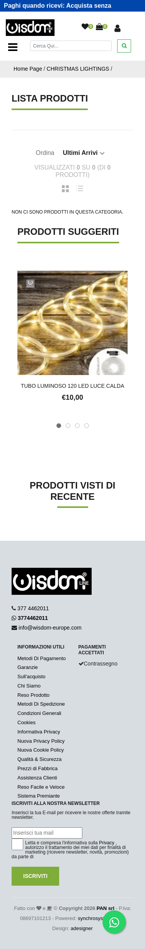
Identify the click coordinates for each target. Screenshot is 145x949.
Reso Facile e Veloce (41, 787)
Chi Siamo (29, 686)
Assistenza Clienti (37, 778)
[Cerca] (71, 46)
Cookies (26, 722)
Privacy (106, 842)
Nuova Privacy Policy (41, 741)
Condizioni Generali (39, 713)
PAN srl (105, 908)
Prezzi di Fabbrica (37, 768)
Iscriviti (35, 876)
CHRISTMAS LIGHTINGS (78, 69)
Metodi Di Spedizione (41, 704)
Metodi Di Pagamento (41, 658)
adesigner (82, 928)
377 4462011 (33, 608)
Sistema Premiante (38, 796)
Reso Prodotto (33, 695)
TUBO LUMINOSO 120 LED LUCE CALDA (73, 386)
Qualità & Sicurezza (39, 759)
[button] (58, 425)
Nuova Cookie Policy (40, 750)
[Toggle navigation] (13, 47)
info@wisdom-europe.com (50, 628)
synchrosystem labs (100, 918)
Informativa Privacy (38, 732)
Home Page (28, 69)
